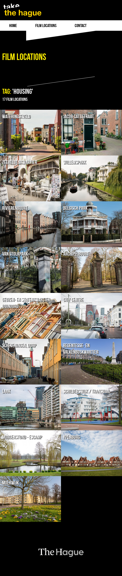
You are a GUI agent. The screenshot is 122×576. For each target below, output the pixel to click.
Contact (80, 25)
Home (13, 25)
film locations (45, 25)
